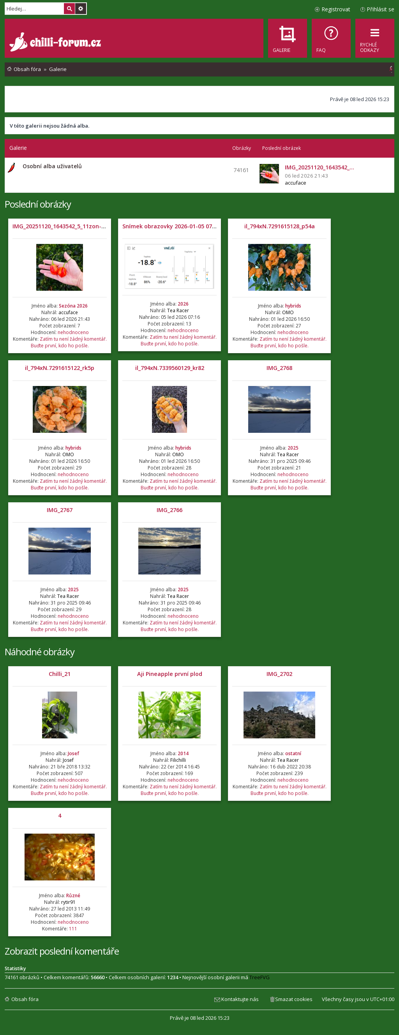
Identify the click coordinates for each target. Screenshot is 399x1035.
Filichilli (178, 760)
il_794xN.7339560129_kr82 (169, 368)
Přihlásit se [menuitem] (380, 9)
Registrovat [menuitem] (335, 9)
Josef (73, 753)
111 (73, 928)
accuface (295, 182)
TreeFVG (259, 977)
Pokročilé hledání (80, 8)
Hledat (69, 8)
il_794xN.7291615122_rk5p (59, 368)
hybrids (293, 305)
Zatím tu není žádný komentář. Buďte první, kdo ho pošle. (69, 342)
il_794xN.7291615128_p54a (279, 226)
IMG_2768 (279, 368)
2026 (183, 304)
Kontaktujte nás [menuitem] (240, 999)
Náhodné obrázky (39, 651)
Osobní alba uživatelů (52, 166)
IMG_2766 (169, 510)
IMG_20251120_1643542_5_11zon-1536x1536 (70, 226)
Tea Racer (178, 310)
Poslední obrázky (38, 203)
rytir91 (68, 902)
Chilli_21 (60, 674)
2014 (183, 753)
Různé (73, 895)
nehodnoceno (73, 332)
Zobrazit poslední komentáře (62, 950)
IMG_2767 (59, 510)
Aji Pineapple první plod (169, 674)
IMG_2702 (279, 674)
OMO (288, 312)
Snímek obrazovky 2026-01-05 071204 (173, 226)
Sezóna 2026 (73, 305)
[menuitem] (331, 38)
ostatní (293, 753)
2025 (293, 448)
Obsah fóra (25, 999)
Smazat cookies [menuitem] (293, 999)
